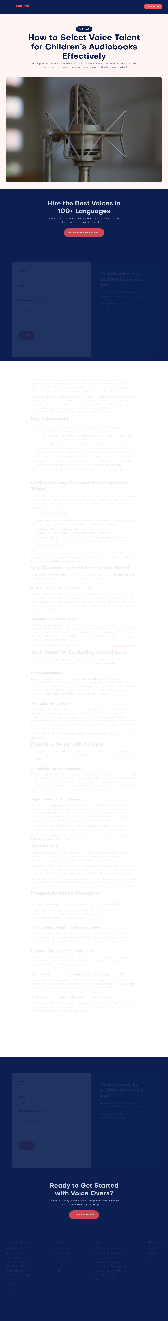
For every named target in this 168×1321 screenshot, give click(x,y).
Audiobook (84, 29)
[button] (65, 7)
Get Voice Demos (84, 1216)
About (95, 7)
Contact (107, 7)
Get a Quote (153, 7)
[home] (17, 6)
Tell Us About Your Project (84, 234)
